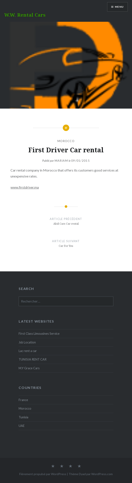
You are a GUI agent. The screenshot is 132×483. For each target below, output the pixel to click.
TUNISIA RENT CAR (32, 359)
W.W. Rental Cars (24, 15)
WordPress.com (102, 474)
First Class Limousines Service (39, 333)
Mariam (61, 160)
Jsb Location (27, 342)
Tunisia (23, 417)
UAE (22, 426)
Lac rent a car (28, 351)
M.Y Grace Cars (29, 368)
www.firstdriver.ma (24, 187)
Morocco (66, 141)
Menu (119, 6)
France (23, 400)
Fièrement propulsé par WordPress (42, 474)
